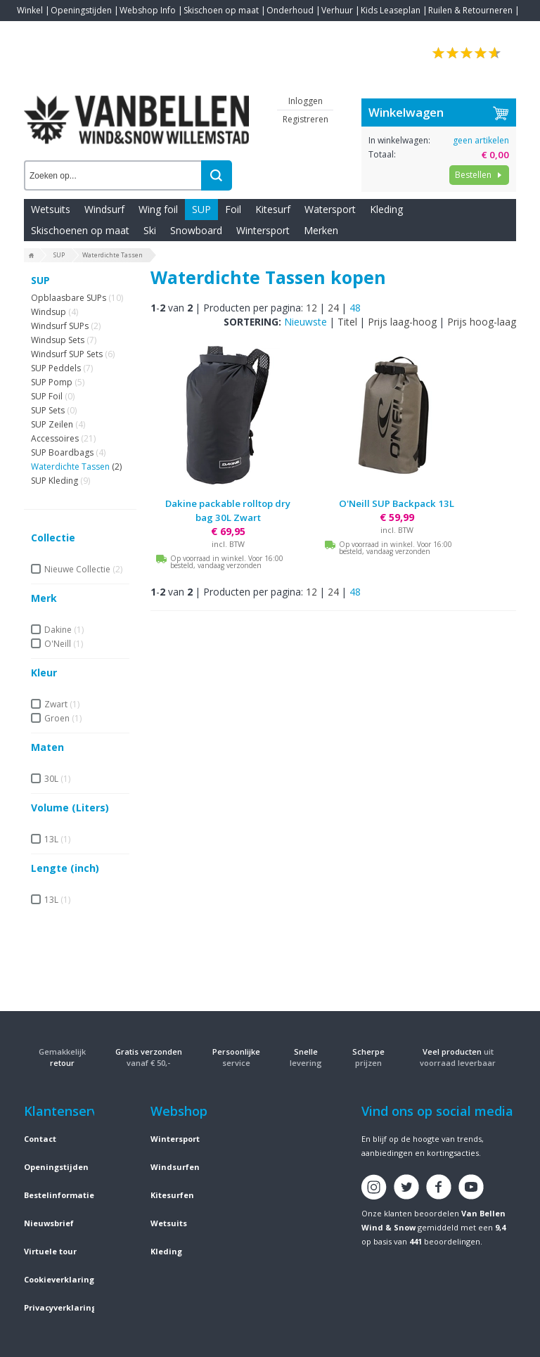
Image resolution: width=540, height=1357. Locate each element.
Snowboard (196, 230)
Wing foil (158, 209)
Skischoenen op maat (80, 230)
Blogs (67, 31)
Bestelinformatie (59, 1195)
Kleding (386, 209)
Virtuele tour (50, 1251)
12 (311, 307)
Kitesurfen (172, 1195)
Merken (321, 230)
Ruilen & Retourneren (470, 10)
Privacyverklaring (60, 1307)
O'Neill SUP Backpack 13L (396, 503)
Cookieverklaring (59, 1279)
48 (355, 307)
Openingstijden (81, 10)
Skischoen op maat (221, 10)
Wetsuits (50, 209)
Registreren (305, 119)
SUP (201, 209)
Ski (149, 230)
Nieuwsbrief (49, 1223)
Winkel (30, 10)
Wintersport (263, 230)
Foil (233, 209)
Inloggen (305, 101)
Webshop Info (148, 10)
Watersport (330, 209)
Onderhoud (290, 10)
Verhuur (337, 10)
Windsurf (104, 209)
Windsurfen (175, 1167)
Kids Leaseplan (390, 10)
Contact (32, 31)
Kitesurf (272, 209)
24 (333, 307)
